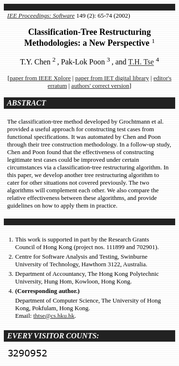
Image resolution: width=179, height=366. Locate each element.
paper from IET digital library (112, 78)
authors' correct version (100, 85)
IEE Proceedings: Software (40, 15)
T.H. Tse (141, 62)
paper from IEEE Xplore (40, 78)
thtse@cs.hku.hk (53, 315)
